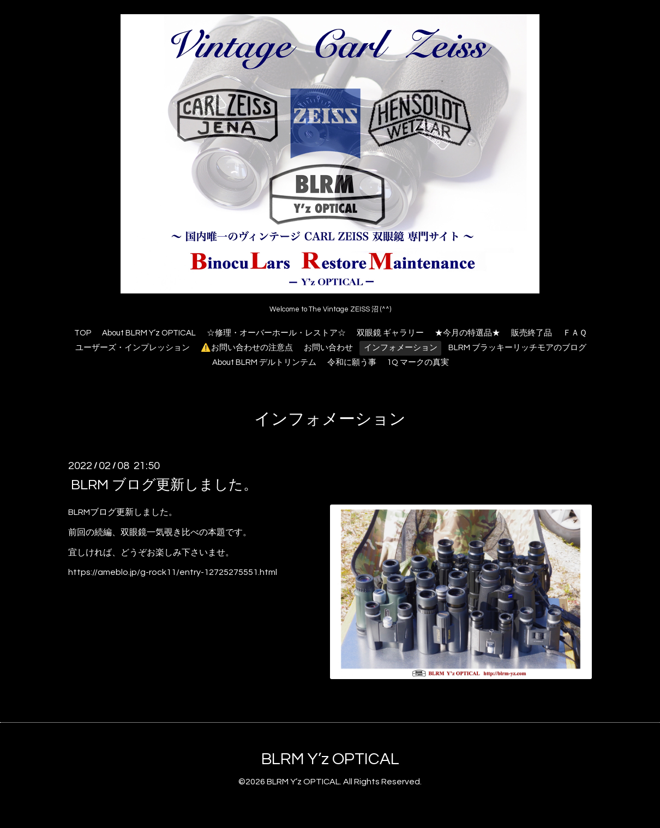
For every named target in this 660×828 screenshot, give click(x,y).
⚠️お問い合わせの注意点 (247, 348)
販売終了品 (531, 333)
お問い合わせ (328, 348)
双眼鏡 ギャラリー (390, 333)
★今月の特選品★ (467, 333)
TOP (82, 333)
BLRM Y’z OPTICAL (330, 759)
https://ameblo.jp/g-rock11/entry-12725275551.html (172, 572)
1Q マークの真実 (418, 362)
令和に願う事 (351, 362)
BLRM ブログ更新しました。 (164, 485)
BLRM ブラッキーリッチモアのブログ (517, 348)
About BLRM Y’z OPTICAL (149, 333)
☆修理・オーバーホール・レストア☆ (276, 333)
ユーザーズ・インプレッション (132, 348)
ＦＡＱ (575, 333)
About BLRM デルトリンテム (264, 362)
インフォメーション (400, 348)
